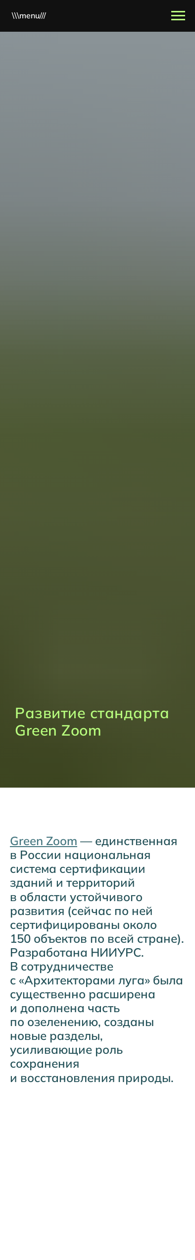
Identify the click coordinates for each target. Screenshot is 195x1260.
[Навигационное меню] (178, 16)
